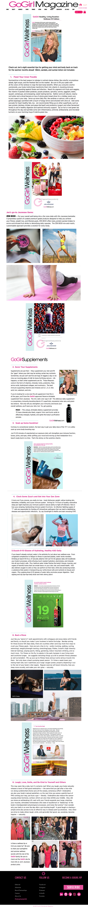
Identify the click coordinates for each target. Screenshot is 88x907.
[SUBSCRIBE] (73, 887)
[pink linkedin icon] (61, 894)
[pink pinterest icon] (74, 894)
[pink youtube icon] (79, 894)
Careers (17, 893)
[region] (83, 9)
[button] (14, 9)
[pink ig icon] (66, 894)
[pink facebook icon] (70, 894)
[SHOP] (79, 12)
